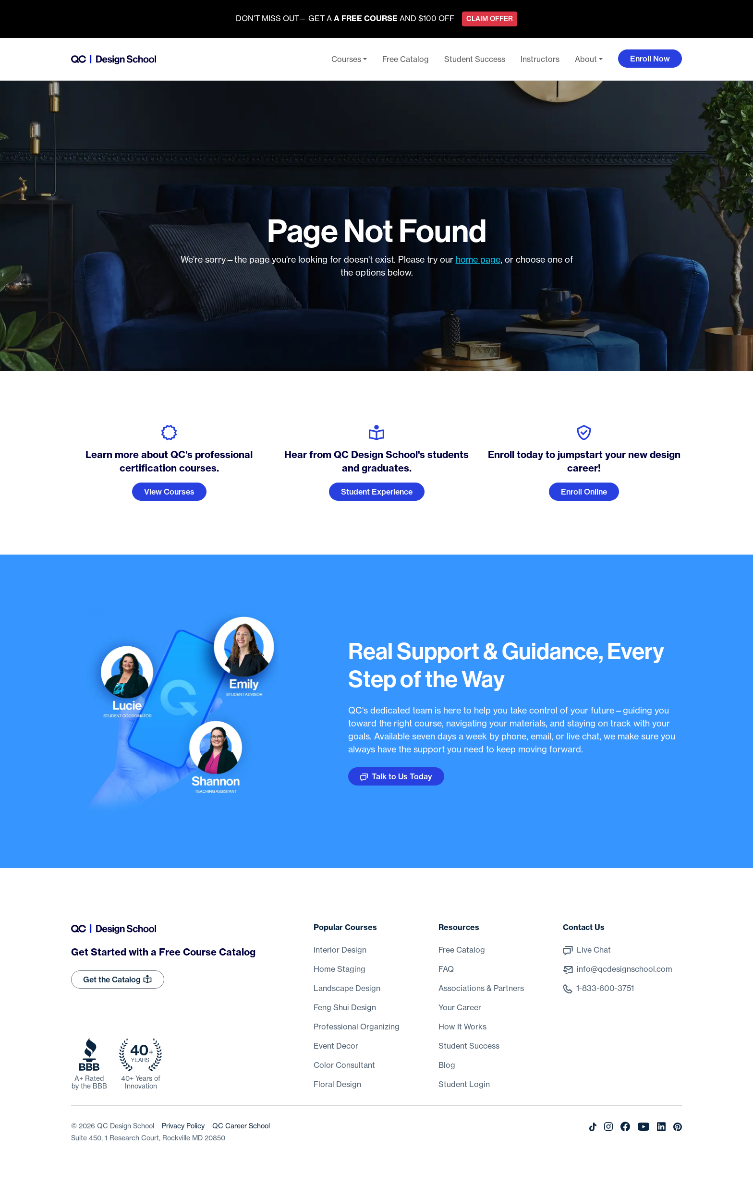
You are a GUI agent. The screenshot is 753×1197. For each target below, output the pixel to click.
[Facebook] (625, 1126)
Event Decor (336, 1046)
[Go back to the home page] (113, 59)
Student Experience (377, 491)
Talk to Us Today (396, 776)
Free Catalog (405, 59)
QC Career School (241, 1126)
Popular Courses (345, 927)
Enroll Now (650, 58)
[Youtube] (643, 1126)
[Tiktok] (592, 1126)
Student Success (474, 59)
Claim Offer (489, 18)
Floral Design (337, 1084)
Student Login (464, 1084)
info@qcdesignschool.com (624, 969)
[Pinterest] (677, 1126)
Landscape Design (347, 988)
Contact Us (584, 927)
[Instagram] (608, 1126)
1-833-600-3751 (605, 988)
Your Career (459, 1007)
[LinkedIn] (661, 1126)
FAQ (446, 969)
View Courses (169, 491)
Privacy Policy (183, 1126)
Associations (481, 988)
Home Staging (339, 969)
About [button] (586, 59)
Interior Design (340, 950)
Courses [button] (346, 59)
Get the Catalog (117, 979)
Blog (446, 1065)
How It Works (462, 1026)
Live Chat (594, 950)
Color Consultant (344, 1065)
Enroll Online (584, 491)
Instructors (540, 59)
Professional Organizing (357, 1026)
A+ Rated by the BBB (89, 1082)
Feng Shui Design (345, 1007)
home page (478, 259)
